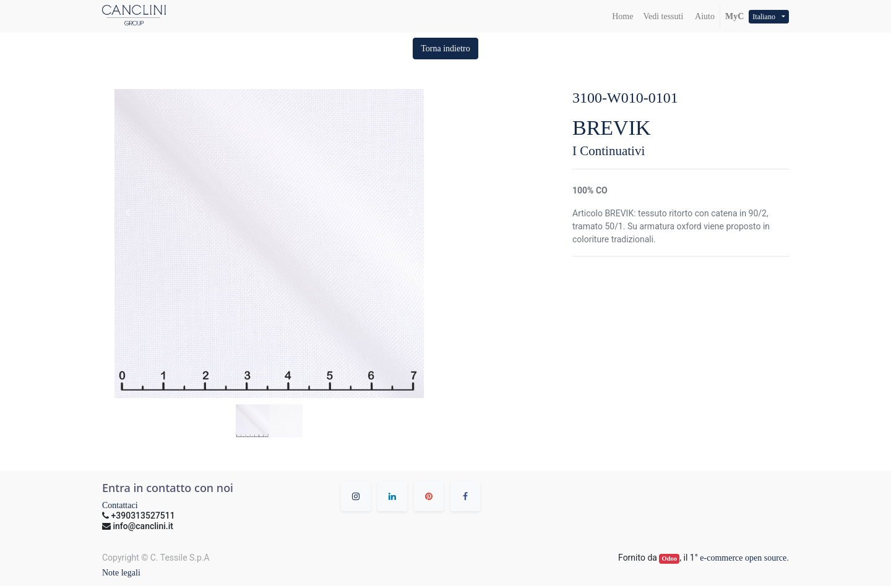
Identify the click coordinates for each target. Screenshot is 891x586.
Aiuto (704, 16)
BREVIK (611, 127)
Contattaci (120, 505)
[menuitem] (622, 16)
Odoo (670, 558)
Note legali (121, 572)
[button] (445, 48)
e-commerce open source (743, 558)
